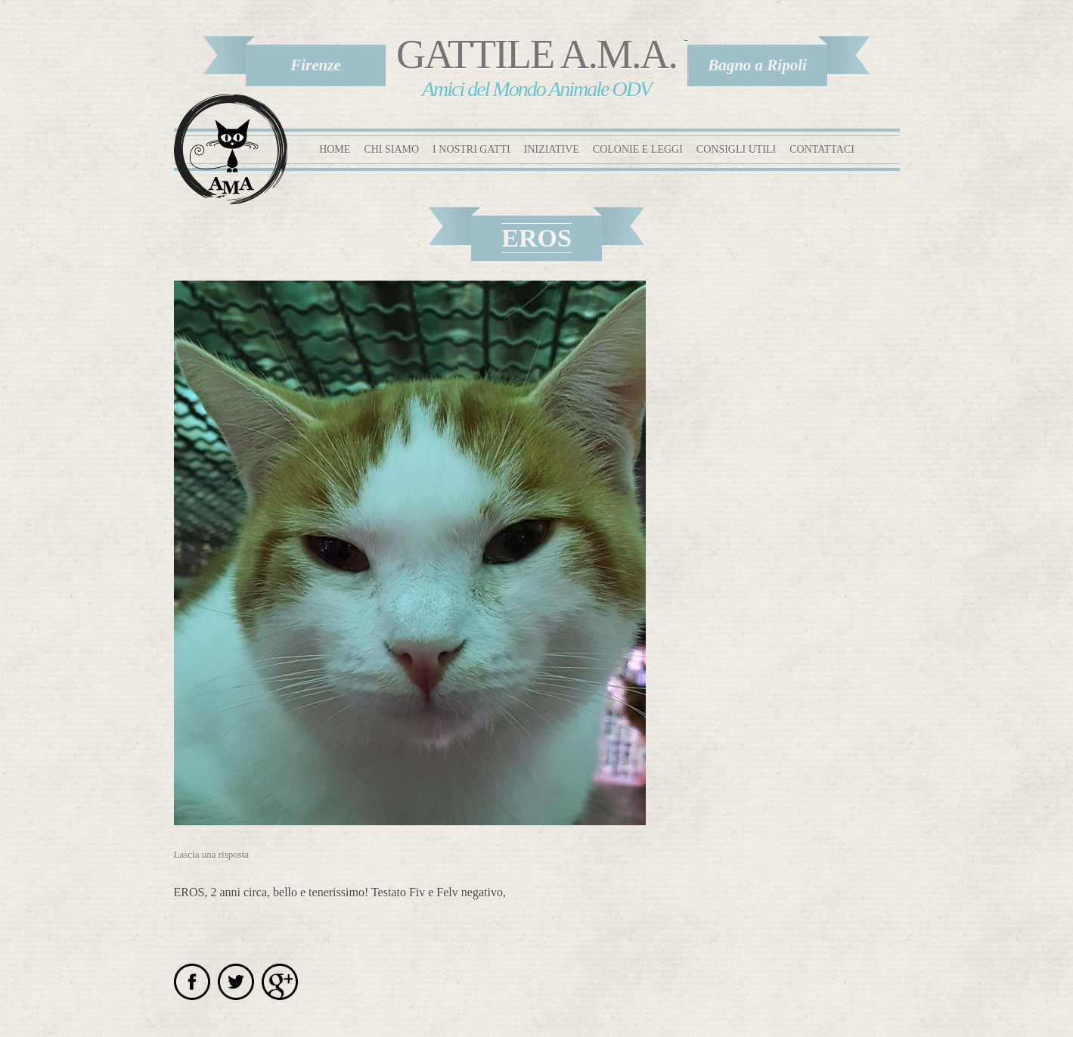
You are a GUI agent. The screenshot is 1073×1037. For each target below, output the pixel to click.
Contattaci (821, 149)
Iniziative (551, 149)
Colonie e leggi (638, 149)
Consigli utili (736, 149)
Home (334, 149)
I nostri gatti (471, 149)
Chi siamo (391, 149)
